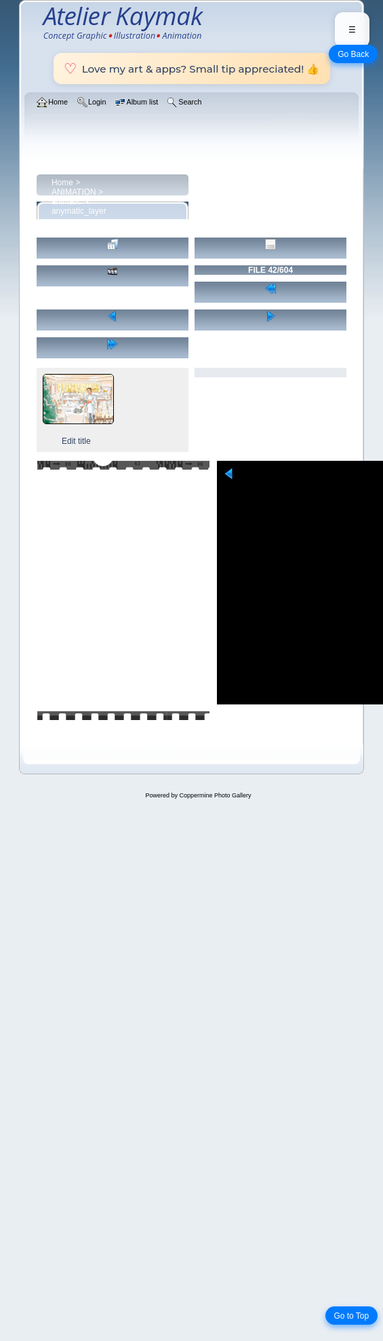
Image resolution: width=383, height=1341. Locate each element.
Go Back (353, 54)
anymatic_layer (79, 211)
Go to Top (351, 1316)
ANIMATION (74, 192)
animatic (67, 201)
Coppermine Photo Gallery (215, 795)
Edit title (76, 441)
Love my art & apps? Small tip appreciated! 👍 (192, 68)
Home (62, 182)
